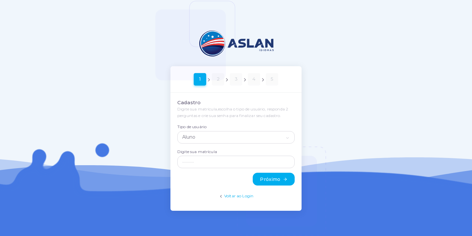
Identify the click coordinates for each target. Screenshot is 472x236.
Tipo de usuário (191, 126)
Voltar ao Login (238, 195)
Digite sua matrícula (197, 151)
